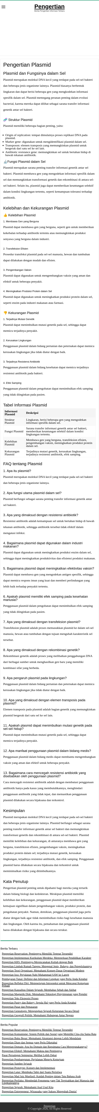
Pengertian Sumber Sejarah (17, 1063)
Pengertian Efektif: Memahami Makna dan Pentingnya (32, 1050)
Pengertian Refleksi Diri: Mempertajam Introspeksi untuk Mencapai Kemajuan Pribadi (45, 984)
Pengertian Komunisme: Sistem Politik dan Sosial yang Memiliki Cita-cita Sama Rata (49, 1034)
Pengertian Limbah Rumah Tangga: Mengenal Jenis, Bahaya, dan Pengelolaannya (47, 966)
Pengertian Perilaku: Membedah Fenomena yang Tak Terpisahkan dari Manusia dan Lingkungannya (48, 1081)
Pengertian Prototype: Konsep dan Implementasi (28, 1067)
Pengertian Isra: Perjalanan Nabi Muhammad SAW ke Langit (35, 974)
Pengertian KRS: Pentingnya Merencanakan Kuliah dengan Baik (37, 962)
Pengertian (49, 6)
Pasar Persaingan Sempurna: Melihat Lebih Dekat (29, 1055)
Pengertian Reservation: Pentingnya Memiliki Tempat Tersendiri (37, 953)
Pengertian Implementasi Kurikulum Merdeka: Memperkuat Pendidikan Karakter (46, 957)
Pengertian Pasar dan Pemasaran (19, 1006)
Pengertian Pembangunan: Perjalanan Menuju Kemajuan (33, 1059)
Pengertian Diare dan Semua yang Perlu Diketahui (29, 1042)
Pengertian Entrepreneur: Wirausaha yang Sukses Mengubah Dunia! (39, 1091)
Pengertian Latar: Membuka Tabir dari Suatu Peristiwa (32, 1072)
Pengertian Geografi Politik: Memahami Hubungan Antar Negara (38, 1015)
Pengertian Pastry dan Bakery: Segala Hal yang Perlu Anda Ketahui (39, 1002)
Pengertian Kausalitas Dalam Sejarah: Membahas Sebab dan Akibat (39, 989)
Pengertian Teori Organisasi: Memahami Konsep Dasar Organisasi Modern (43, 970)
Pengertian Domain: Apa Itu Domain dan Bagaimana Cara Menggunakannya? (44, 1046)
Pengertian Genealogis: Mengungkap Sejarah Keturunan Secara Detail (40, 1011)
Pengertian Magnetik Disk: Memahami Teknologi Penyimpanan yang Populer (44, 994)
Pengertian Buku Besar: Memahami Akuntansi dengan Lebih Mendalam (41, 1038)
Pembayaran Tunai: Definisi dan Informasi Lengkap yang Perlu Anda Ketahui (44, 978)
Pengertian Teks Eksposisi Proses (20, 998)
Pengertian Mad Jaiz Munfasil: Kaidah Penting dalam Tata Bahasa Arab (41, 1076)
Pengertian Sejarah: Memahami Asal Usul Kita (27, 1087)
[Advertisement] (49, 36)
